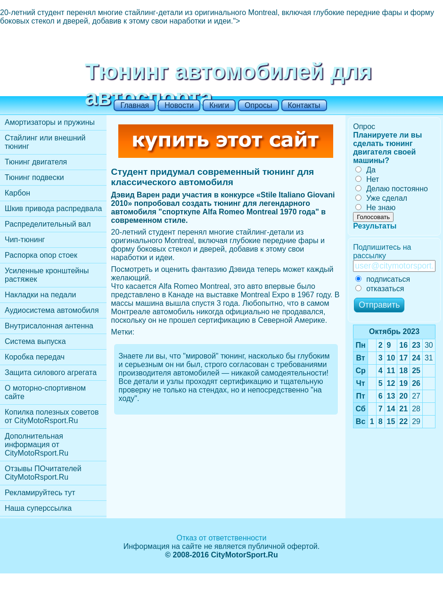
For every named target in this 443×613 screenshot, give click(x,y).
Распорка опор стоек (41, 255)
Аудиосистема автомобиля (52, 310)
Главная (134, 105)
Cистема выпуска (35, 341)
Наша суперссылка (38, 508)
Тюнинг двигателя (36, 162)
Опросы (258, 105)
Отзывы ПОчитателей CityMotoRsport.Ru (43, 473)
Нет (367, 179)
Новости (179, 105)
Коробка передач (35, 357)
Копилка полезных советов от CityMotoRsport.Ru (51, 416)
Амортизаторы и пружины (50, 122)
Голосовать (373, 217)
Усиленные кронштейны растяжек (47, 275)
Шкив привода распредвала (53, 208)
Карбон (17, 193)
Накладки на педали (40, 295)
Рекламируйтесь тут (40, 493)
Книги (219, 105)
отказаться (379, 289)
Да (365, 170)
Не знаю (375, 208)
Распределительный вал (48, 224)
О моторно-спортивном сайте (45, 392)
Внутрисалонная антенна (49, 326)
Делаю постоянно (391, 189)
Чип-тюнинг (25, 240)
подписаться (382, 279)
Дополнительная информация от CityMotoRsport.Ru (36, 444)
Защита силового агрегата (51, 372)
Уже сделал (381, 198)
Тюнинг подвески (34, 177)
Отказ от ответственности (221, 538)
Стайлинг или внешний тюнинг (45, 142)
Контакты (304, 105)
